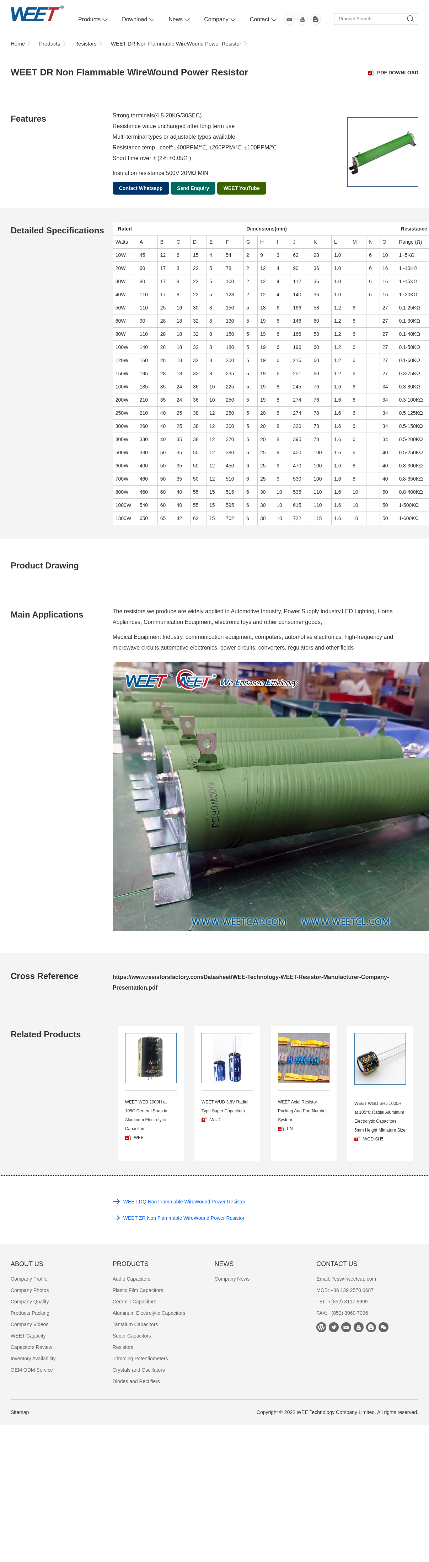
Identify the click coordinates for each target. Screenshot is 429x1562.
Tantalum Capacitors (135, 1324)
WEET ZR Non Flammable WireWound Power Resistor (184, 1218)
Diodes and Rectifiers (136, 1381)
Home (18, 44)
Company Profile (29, 1279)
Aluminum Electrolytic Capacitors (149, 1313)
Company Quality (30, 1301)
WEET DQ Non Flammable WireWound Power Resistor (184, 1201)
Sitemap (20, 1412)
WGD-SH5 (373, 1139)
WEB (139, 1137)
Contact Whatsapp (141, 188)
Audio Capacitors (132, 1279)
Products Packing (30, 1313)
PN (290, 1128)
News (175, 19)
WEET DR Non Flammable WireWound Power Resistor (176, 44)
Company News (232, 1279)
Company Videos (29, 1324)
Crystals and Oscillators (139, 1370)
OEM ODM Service (32, 1370)
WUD (215, 1119)
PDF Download (397, 72)
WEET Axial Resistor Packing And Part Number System (302, 1111)
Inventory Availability (33, 1358)
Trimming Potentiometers (140, 1358)
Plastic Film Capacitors (138, 1290)
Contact (259, 19)
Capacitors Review (31, 1347)
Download (134, 19)
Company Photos (30, 1290)
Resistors (85, 44)
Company (216, 19)
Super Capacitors (132, 1336)
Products (89, 19)
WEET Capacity (28, 1336)
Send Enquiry (193, 188)
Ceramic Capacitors (134, 1301)
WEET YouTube (242, 188)
